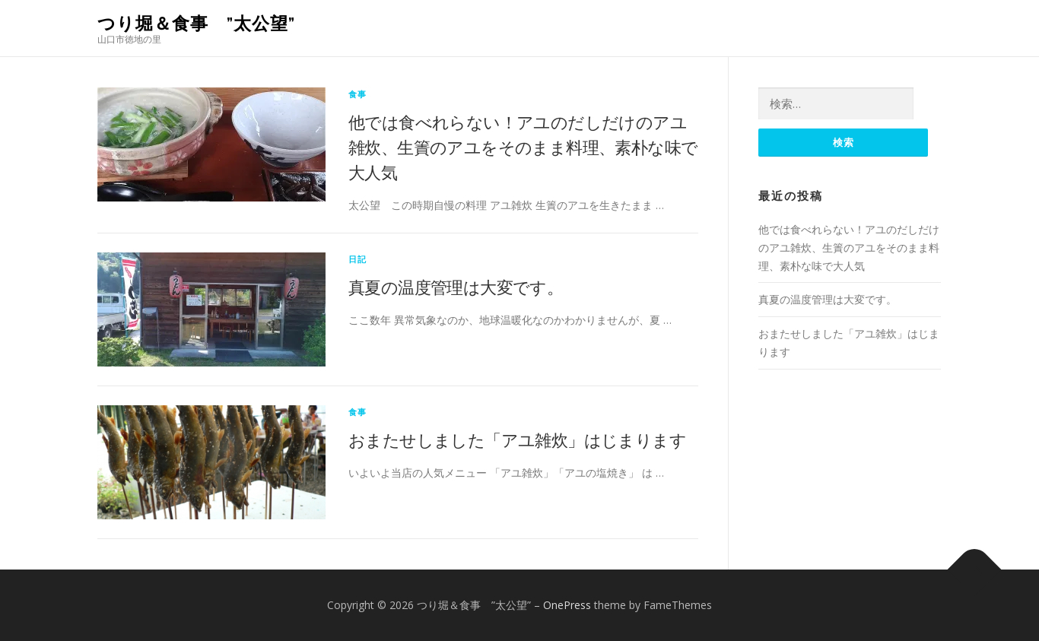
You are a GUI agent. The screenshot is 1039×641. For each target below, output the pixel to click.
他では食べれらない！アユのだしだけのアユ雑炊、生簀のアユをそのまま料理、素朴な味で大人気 (522, 146)
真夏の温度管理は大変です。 (455, 286)
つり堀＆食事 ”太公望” (196, 23)
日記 (357, 259)
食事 (357, 94)
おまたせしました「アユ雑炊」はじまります (517, 439)
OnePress (567, 605)
